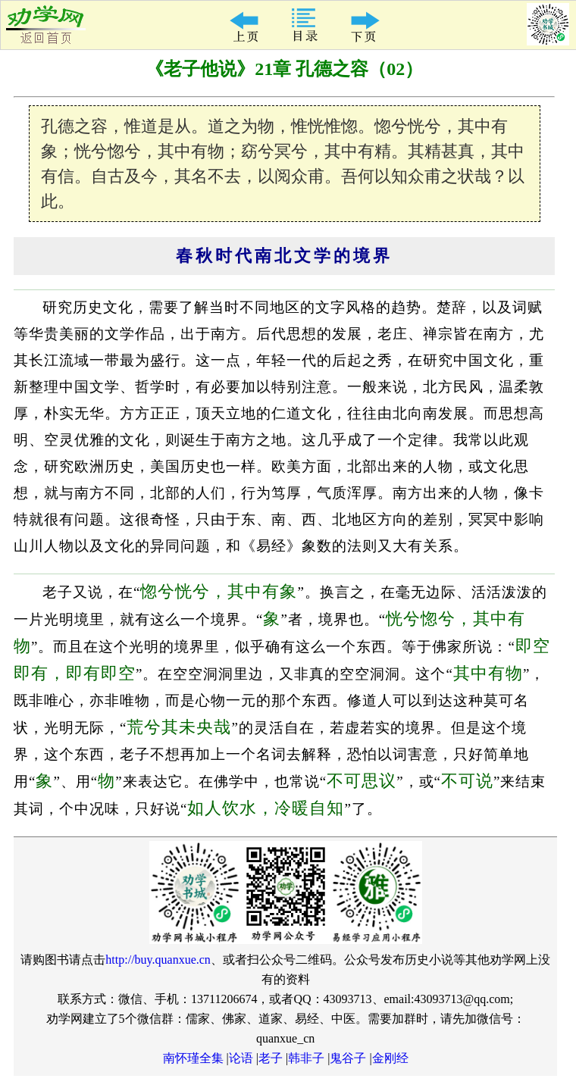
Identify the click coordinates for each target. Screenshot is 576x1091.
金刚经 (390, 1058)
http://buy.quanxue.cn (158, 959)
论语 (241, 1058)
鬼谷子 (348, 1058)
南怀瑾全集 (193, 1058)
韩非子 (306, 1058)
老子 (270, 1058)
